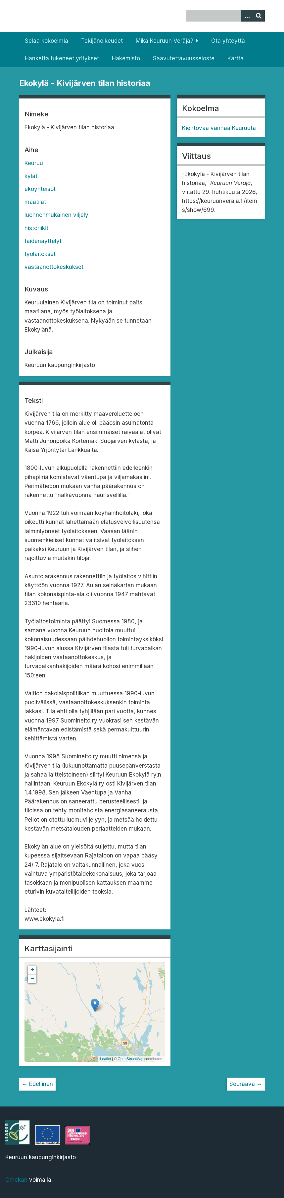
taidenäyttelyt (43, 241)
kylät (30, 176)
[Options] (247, 16)
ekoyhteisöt (40, 189)
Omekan (16, 1179)
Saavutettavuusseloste (183, 58)
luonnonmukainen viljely (56, 215)
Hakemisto (126, 58)
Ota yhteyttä (228, 40)
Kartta (235, 58)
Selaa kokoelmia (46, 40)
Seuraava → (245, 1084)
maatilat (35, 202)
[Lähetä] (259, 16)
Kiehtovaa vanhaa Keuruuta (219, 128)
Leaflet (105, 1059)
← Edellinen (37, 1084)
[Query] (225, 16)
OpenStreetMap (130, 1059)
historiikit (36, 228)
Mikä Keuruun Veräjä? (164, 40)
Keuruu (33, 163)
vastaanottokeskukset (53, 267)
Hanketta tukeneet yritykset (62, 58)
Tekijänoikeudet (102, 40)
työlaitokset (40, 254)
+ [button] (32, 970)
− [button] (32, 979)
